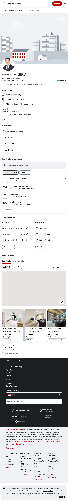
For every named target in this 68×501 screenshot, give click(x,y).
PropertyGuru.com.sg (13, 429)
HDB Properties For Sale (39, 469)
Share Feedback (11, 386)
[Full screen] (62, 302)
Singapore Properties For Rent (53, 461)
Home (4, 10)
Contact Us (10, 380)
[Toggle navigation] (65, 3)
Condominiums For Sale (39, 475)
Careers (8, 376)
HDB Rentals (53, 468)
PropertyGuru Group (14, 367)
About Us (9, 370)
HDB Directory (11, 464)
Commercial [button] (18, 261)
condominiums (16, 441)
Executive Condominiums (46, 441)
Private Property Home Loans (25, 458)
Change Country (12, 391)
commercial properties (16, 444)
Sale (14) (6, 267)
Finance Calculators (25, 471)
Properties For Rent (52, 454)
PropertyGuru (11, 453)
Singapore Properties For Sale (39, 461)
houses (58, 441)
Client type (25, 172)
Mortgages (24, 453)
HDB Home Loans (24, 465)
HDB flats (34, 441)
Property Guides (9, 460)
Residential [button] (6, 261)
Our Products (10, 373)
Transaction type (10, 172)
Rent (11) (17, 267)
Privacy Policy (48, 491)
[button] (28, 114)
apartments (26, 441)
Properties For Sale (38, 454)
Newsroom (9, 383)
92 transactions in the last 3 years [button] (19, 104)
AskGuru (9, 456)
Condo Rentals (53, 473)
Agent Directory (15, 10)
